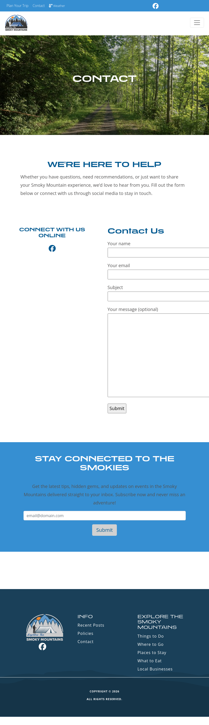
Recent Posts (91, 625)
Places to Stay (152, 652)
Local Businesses (155, 669)
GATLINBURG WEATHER (104, 570)
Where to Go (151, 644)
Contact (39, 5)
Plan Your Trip (17, 5)
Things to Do (151, 636)
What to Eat (150, 661)
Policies (86, 633)
